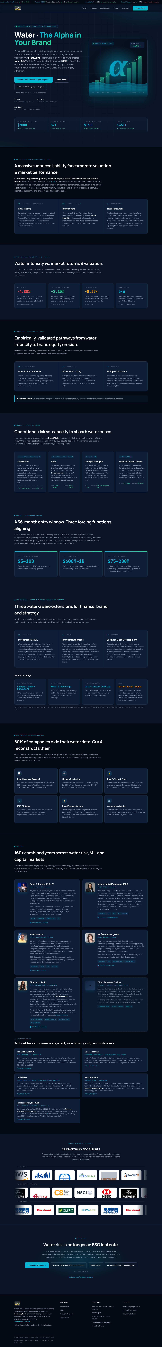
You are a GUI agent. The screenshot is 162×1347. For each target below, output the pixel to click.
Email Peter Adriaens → (37, 1265)
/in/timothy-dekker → (25, 1068)
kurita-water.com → (91, 1066)
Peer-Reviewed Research (101, 1322)
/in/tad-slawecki (38, 970)
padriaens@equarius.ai (131, 1307)
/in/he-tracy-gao (106, 965)
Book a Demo (140, 8)
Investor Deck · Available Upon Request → (33, 80)
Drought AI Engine (67, 1314)
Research (125, 8)
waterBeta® (64, 1307)
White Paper (61, 80)
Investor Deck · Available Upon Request (68, 1265)
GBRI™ (62, 1310)
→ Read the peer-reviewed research (30, 93)
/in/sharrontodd (38, 1027)
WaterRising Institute (22, 1321)
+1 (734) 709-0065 (130, 1310)
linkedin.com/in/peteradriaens (81, 1277)
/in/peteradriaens (39, 922)
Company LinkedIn (129, 1314)
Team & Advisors (98, 1326)
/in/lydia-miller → (24, 1094)
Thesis (84, 8)
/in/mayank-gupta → (91, 1094)
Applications (105, 8)
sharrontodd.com (61, 1015)
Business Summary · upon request (30, 87)
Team (116, 8)
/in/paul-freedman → (24, 1119)
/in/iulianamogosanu (108, 918)
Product (94, 8)
